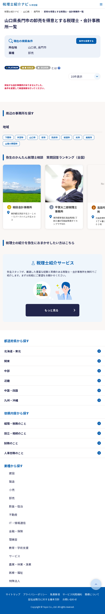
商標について (92, 594)
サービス (14, 556)
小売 (12, 490)
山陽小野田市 (11, 143)
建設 (12, 473)
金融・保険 (16, 531)
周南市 (89, 137)
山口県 (26, 11)
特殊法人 (14, 581)
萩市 (43, 137)
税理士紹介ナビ (12, 11)
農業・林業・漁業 (20, 564)
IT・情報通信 (17, 523)
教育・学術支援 (18, 548)
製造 (12, 481)
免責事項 (55, 594)
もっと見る (51, 310)
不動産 (13, 515)
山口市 (32, 137)
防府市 (54, 137)
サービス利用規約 (72, 594)
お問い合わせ (69, 599)
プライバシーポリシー (35, 594)
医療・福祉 (16, 573)
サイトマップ (13, 594)
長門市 (37, 11)
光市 (78, 137)
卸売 (12, 498)
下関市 (8, 137)
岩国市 (67, 137)
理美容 (13, 539)
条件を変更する (86, 40)
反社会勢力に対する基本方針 (44, 599)
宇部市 (20, 137)
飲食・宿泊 (16, 506)
